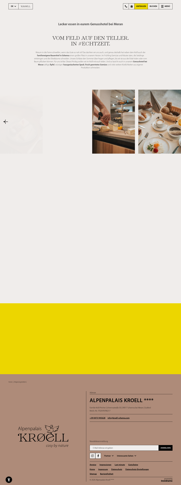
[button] (165, 6)
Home (10, 382)
